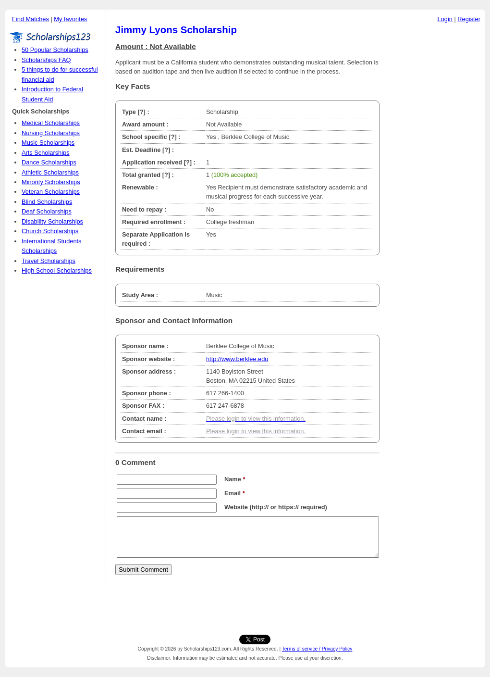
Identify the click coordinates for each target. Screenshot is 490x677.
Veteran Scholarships (51, 191)
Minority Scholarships (51, 182)
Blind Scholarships (47, 201)
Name (234, 479)
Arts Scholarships (46, 152)
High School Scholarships (57, 270)
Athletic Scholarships (50, 172)
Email (234, 493)
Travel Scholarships (48, 260)
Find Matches (30, 19)
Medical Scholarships (51, 122)
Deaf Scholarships (47, 211)
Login (445, 19)
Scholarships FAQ (46, 59)
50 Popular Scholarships (55, 49)
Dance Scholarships (49, 162)
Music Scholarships (48, 142)
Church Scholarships (50, 231)
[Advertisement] (434, 172)
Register (468, 19)
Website (236, 507)
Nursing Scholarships (51, 133)
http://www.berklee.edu (237, 359)
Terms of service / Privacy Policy (317, 649)
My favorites (70, 19)
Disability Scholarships (52, 221)
